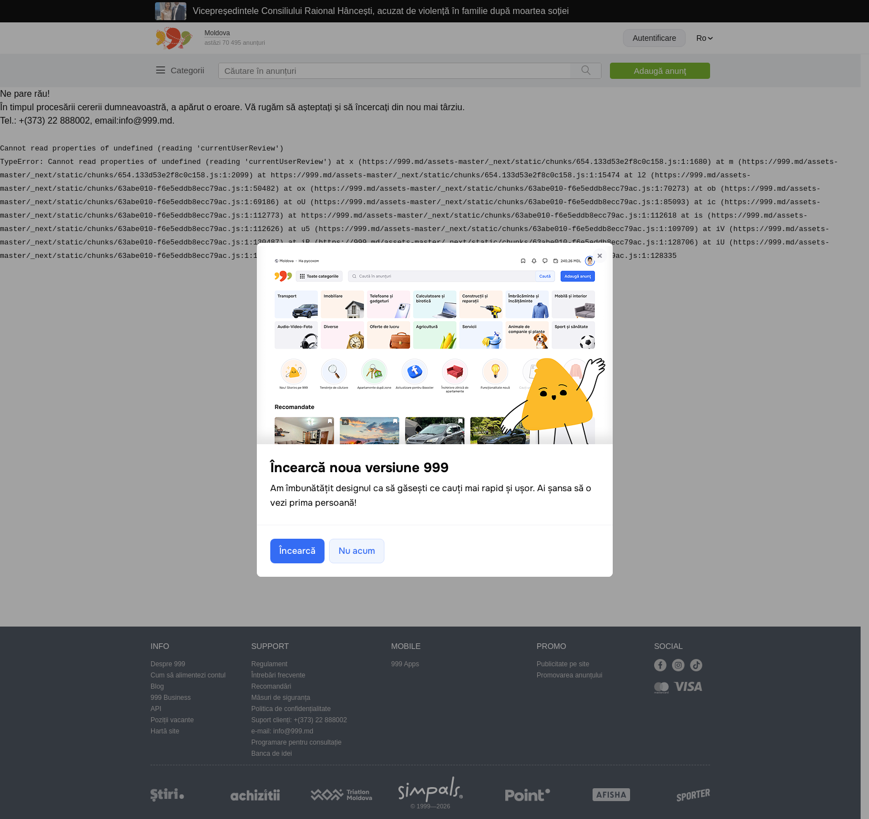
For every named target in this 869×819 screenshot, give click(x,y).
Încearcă (297, 551)
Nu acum (357, 551)
